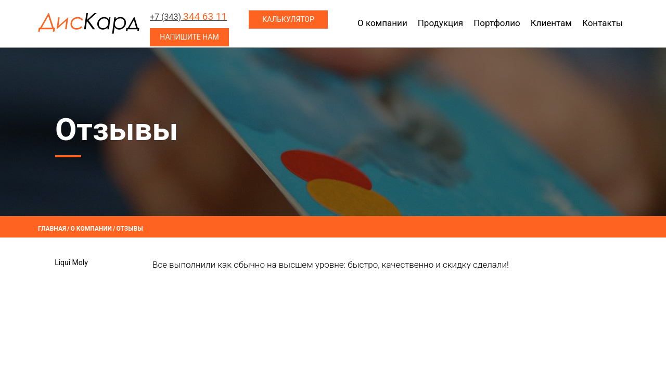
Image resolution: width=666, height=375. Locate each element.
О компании (382, 23)
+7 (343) (188, 17)
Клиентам (551, 23)
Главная (52, 228)
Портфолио (496, 23)
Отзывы (129, 228)
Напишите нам (189, 37)
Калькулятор (288, 19)
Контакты (602, 23)
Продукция (440, 23)
